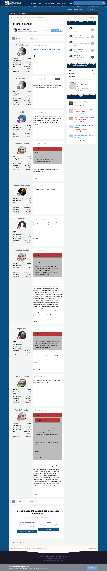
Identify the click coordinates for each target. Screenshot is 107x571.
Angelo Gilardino (22, 143)
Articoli (33, 3)
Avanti (21, 38)
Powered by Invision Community (49, 560)
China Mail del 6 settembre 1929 (83, 110)
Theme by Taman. (60, 560)
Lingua (42, 556)
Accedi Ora (48, 529)
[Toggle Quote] (36, 148)
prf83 (22, 112)
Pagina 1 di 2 (33, 38)
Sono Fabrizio (77, 41)
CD (40, 3)
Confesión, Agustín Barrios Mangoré (84, 117)
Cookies (65, 556)
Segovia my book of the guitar (82, 102)
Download (61, 3)
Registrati (91, 9)
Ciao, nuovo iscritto (78, 49)
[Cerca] (82, 3)
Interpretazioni (33, 31)
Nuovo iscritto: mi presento (81, 35)
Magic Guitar (22, 329)
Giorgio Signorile (22, 376)
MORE (70, 3)
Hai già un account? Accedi (76, 9)
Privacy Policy (50, 556)
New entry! (76, 55)
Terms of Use (43, 568)
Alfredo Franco (22, 45)
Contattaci (58, 556)
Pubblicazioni (49, 3)
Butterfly (22, 219)
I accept (92, 567)
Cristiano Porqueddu (21, 185)
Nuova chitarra (77, 28)
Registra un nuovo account (27, 531)
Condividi (45, 30)
